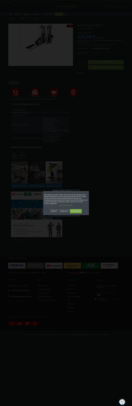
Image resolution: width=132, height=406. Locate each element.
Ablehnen (54, 211)
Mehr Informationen (66, 205)
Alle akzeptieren (76, 211)
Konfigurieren (64, 211)
